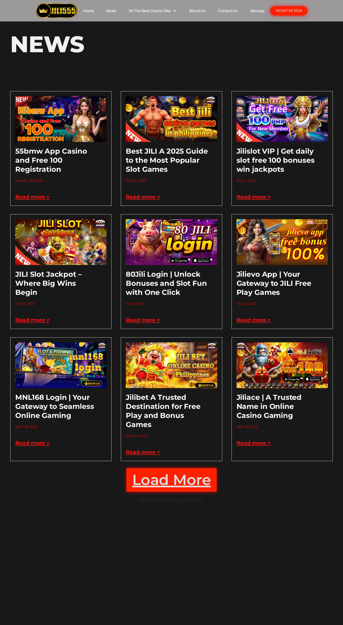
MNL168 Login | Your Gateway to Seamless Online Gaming (54, 406)
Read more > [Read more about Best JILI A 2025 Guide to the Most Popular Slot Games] (143, 197)
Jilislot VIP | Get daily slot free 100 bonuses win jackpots (276, 160)
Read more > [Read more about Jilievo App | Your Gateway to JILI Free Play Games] (254, 320)
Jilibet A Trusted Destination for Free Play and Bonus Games (163, 411)
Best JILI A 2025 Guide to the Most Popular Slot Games (167, 160)
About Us (197, 10)
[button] (171, 480)
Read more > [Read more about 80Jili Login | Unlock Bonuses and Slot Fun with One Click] (143, 320)
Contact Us (228, 10)
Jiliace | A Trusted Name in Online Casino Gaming (269, 406)
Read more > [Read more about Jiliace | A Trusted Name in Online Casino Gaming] (254, 443)
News (111, 10)
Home (88, 10)
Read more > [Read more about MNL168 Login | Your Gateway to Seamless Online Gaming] (32, 443)
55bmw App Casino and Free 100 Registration (51, 160)
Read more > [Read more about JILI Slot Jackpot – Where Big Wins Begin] (32, 320)
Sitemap (257, 10)
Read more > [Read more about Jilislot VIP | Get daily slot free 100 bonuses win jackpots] (254, 197)
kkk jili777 (171, 564)
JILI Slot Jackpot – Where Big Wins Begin (48, 283)
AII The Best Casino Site (153, 10)
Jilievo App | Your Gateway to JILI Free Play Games (274, 283)
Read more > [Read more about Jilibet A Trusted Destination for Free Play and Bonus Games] (143, 452)
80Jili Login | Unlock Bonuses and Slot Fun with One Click (166, 283)
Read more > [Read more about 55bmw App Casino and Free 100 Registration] (32, 197)
